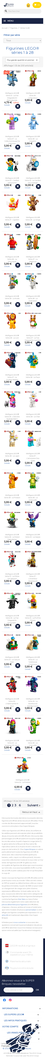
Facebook (4, 1000)
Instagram (10, 1000)
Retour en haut (31, 812)
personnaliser (31, 910)
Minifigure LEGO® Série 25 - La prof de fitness (33, 618)
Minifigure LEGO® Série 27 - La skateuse (33, 259)
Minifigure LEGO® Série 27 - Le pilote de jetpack (12, 576)
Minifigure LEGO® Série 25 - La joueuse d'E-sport (12, 743)
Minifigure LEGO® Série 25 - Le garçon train (12, 659)
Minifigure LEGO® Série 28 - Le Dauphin (33, 139)
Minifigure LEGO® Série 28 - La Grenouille (33, 497)
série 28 (5, 915)
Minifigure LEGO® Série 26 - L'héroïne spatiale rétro (12, 416)
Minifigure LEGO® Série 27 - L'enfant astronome (12, 180)
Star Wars (21, 899)
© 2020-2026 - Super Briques (17, 1048)
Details (7, 105)
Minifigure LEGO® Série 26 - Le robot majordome (12, 537)
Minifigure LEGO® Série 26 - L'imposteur (33, 95)
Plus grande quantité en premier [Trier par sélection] (22, 60)
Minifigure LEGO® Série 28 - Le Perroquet (12, 259)
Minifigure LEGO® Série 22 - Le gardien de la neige (33, 180)
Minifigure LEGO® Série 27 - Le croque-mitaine (12, 377)
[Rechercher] (22, 11)
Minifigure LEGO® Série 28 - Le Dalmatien (33, 298)
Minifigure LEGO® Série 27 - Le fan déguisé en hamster (33, 338)
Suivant (34, 805)
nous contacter (20, 922)
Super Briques (29, 849)
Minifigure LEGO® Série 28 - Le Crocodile (33, 743)
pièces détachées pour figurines (14, 904)
